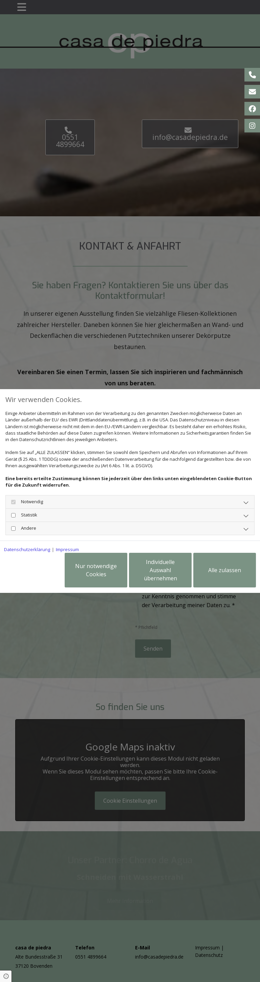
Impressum (67, 549)
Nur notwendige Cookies (96, 570)
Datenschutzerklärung (27, 549)
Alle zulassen (224, 570)
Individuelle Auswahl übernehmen (160, 570)
